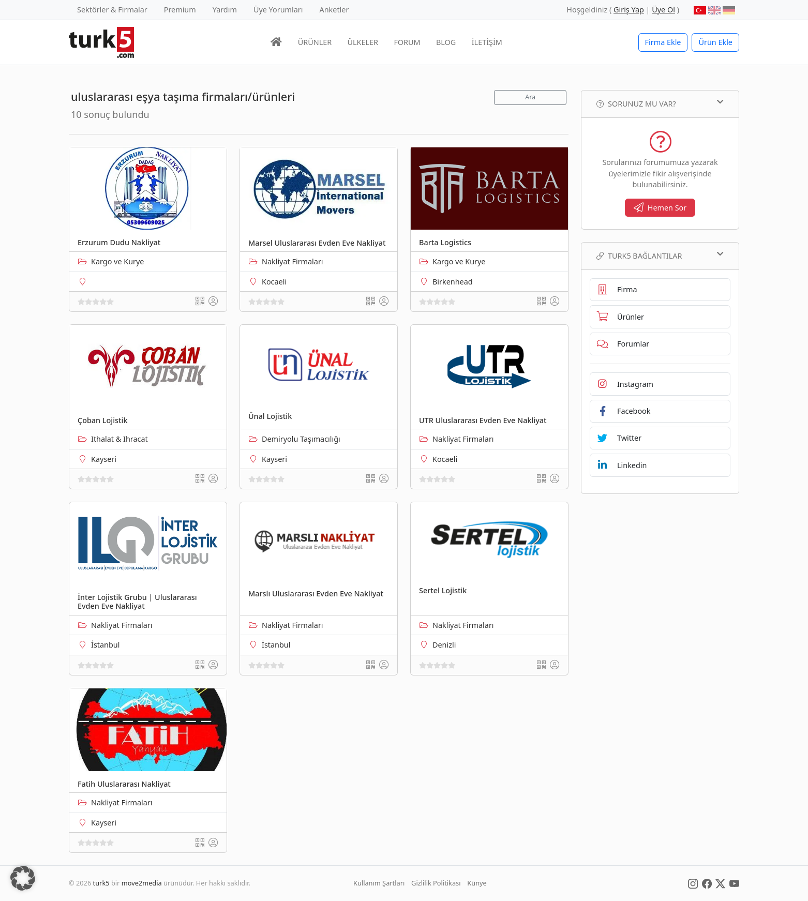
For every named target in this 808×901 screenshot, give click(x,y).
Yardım (225, 9)
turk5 (101, 883)
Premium (180, 9)
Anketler (334, 9)
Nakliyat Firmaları (292, 261)
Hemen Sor (660, 208)
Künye (476, 883)
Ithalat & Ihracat (119, 439)
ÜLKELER (363, 42)
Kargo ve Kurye (117, 261)
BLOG (446, 42)
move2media (142, 883)
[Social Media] (693, 883)
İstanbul (105, 645)
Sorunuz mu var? (660, 103)
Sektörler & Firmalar (112, 9)
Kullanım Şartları (379, 883)
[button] (23, 878)
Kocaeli (274, 282)
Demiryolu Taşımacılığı (301, 439)
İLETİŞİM (487, 42)
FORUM (407, 42)
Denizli (444, 645)
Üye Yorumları (278, 9)
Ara (530, 97)
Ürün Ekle (715, 42)
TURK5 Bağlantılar (660, 255)
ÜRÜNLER (315, 42)
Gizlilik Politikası (435, 883)
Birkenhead (452, 282)
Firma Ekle (663, 42)
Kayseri (103, 459)
